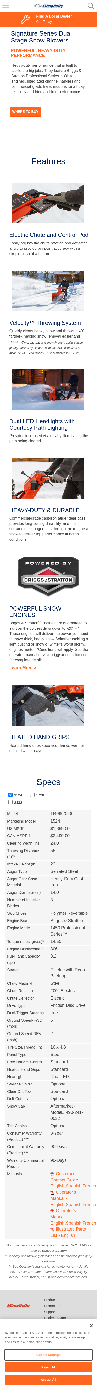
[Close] (91, 1325)
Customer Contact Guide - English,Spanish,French (73, 1179)
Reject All (48, 1367)
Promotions (52, 1306)
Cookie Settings (48, 1355)
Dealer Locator (55, 1318)
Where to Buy (25, 111)
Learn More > (22, 667)
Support (50, 1312)
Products (50, 1300)
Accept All (48, 1379)
